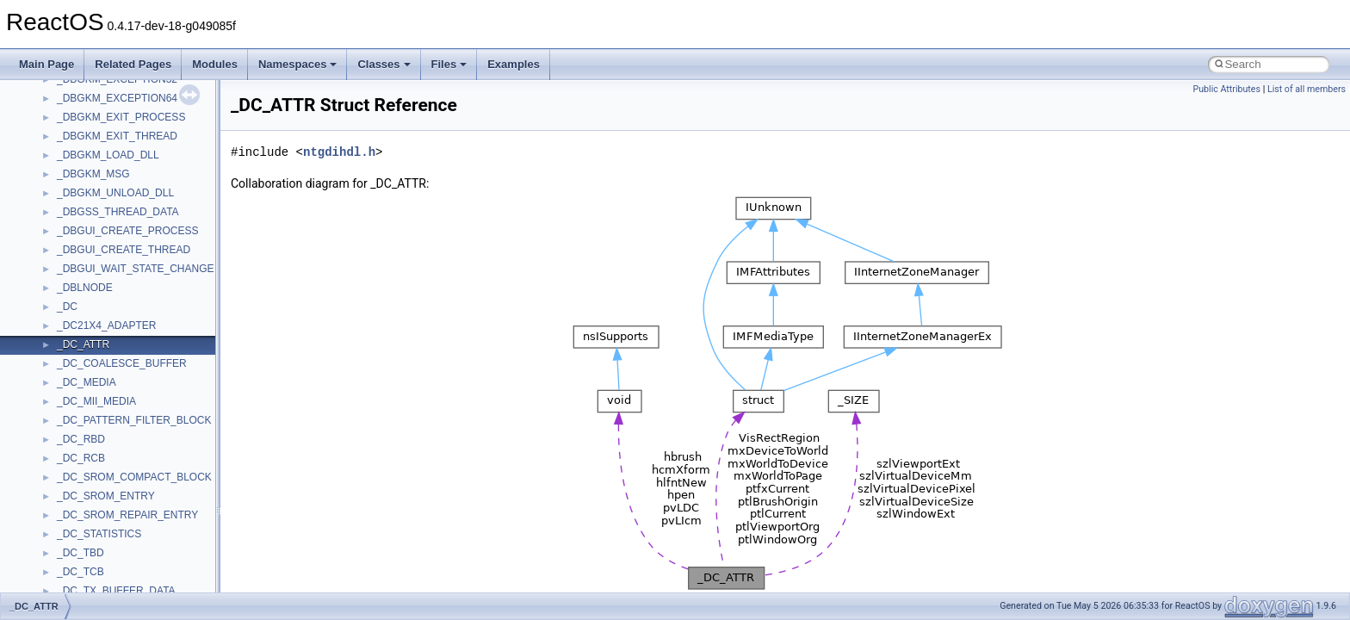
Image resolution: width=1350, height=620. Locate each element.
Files (449, 64)
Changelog (54, 90)
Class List (65, 431)
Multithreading (61, 241)
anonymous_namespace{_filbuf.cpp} (140, 525)
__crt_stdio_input (96, 449)
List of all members (1306, 89)
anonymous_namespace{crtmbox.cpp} (144, 582)
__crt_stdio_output (99, 468)
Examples (513, 64)
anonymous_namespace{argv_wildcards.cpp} (160, 544)
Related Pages (133, 64)
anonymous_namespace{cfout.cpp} (137, 563)
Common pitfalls (66, 146)
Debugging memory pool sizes (98, 165)
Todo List (50, 336)
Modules (215, 64)
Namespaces (298, 64)
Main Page (46, 64)
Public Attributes (1226, 89)
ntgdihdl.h (339, 152)
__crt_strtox (84, 487)
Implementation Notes (79, 279)
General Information (75, 317)
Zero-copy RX (61, 203)
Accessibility (85, 506)
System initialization (74, 222)
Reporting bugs (64, 184)
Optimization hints (70, 260)
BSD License (59, 298)
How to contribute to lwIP (86, 108)
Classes (383, 64)
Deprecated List (65, 355)
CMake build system (75, 127)
